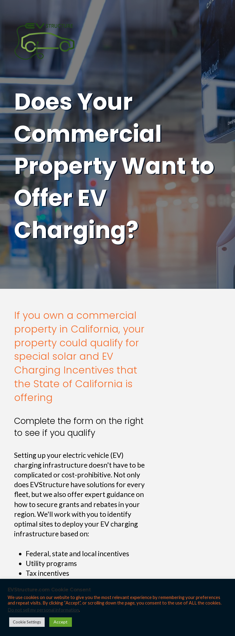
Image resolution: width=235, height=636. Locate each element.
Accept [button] (61, 621)
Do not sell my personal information (43, 609)
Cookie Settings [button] (27, 621)
